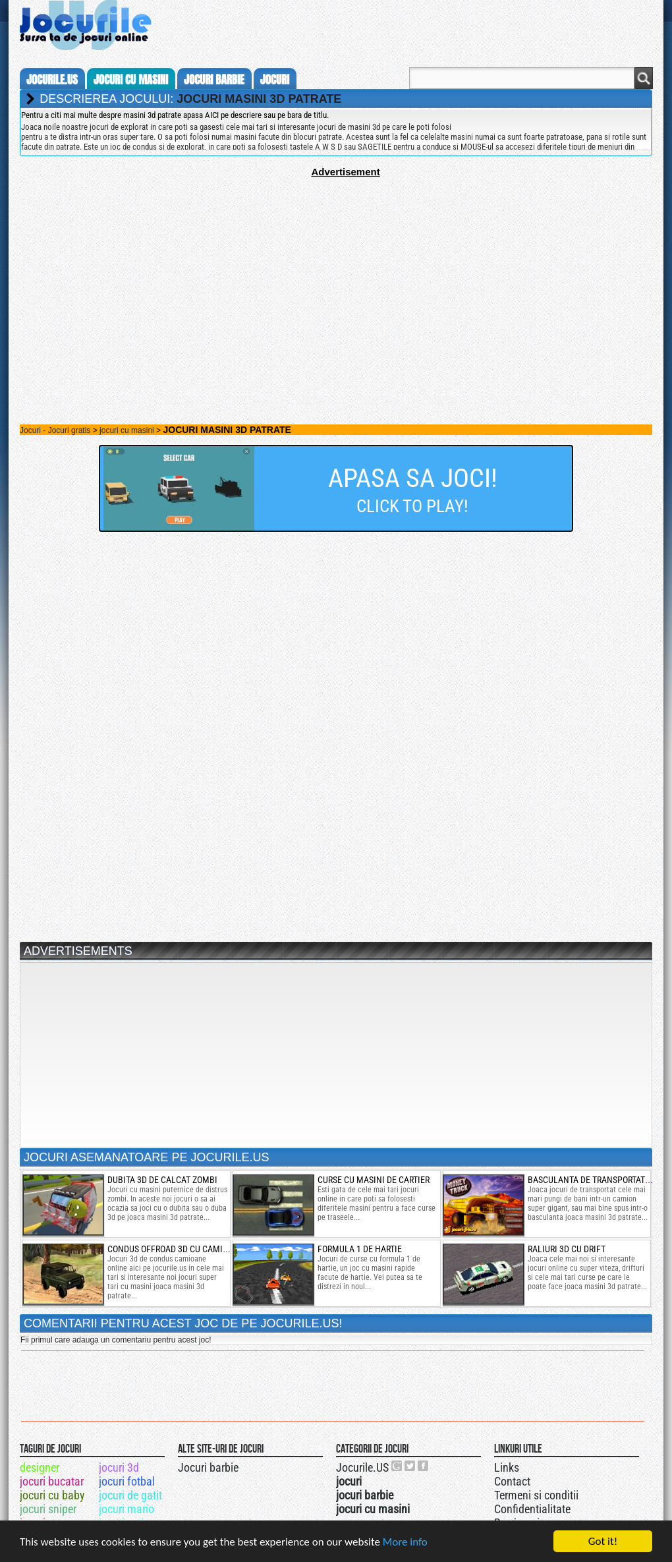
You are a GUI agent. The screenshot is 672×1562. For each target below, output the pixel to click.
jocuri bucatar (52, 1481)
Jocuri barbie (208, 1467)
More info (405, 1542)
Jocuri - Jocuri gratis (55, 430)
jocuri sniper (48, 1509)
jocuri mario (126, 1509)
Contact (512, 1481)
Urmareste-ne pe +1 (397, 1466)
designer (39, 1467)
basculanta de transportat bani (597, 1179)
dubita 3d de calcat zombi (162, 1179)
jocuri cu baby (52, 1495)
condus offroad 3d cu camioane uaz (184, 1249)
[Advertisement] (336, 269)
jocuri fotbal (127, 1481)
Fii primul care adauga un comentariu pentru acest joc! (115, 1340)
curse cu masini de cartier (374, 1179)
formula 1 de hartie (360, 1249)
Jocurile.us (52, 79)
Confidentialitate (532, 1509)
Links (506, 1467)
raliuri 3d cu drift (566, 1249)
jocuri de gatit (130, 1495)
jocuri (274, 79)
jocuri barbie (214, 79)
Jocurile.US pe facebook (424, 1466)
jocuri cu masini (131, 79)
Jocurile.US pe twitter (410, 1466)
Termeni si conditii (536, 1495)
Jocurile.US (362, 1467)
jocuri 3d (119, 1467)
